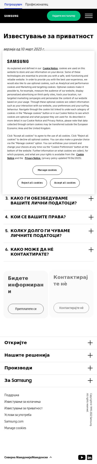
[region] (48, 122)
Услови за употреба (17, 415)
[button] (48, 201)
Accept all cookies (65, 182)
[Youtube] (82, 457)
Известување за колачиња (22, 402)
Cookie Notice (50, 68)
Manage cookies (15, 428)
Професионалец (36, 4)
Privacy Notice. (33, 158)
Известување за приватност (23, 408)
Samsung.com (13, 421)
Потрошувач (13, 4)
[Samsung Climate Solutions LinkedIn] (89, 457)
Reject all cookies (32, 182)
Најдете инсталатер (63, 16)
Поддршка (11, 395)
